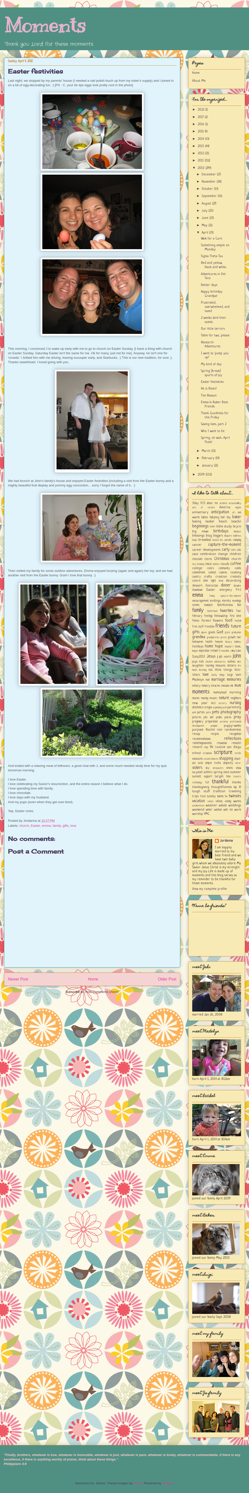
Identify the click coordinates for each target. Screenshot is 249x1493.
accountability (235, 503)
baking (196, 521)
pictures (196, 717)
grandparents (213, 637)
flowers (218, 621)
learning (210, 666)
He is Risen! (209, 389)
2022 (201, 110)
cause (195, 554)
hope (219, 646)
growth (232, 637)
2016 (201, 124)
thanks (236, 782)
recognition (235, 734)
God (220, 632)
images (195, 650)
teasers (237, 776)
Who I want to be (213, 431)
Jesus (211, 656)
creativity (235, 577)
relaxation (222, 743)
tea (228, 776)
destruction (211, 586)
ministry (206, 686)
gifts (65, 825)
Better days (209, 285)
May (205, 225)
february (197, 616)
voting (228, 801)
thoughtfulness (221, 787)
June (205, 218)
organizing (217, 707)
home (209, 646)
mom (238, 685)
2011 (201, 160)
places (228, 717)
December (209, 174)
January (208, 466)
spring (218, 772)
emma (46, 825)
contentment (198, 572)
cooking (235, 572)
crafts (208, 577)
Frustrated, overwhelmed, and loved (215, 307)
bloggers (218, 536)
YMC (207, 814)
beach (223, 521)
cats (239, 550)
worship (197, 814)
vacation (198, 801)
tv (226, 796)
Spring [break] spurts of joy (211, 373)
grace (227, 632)
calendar (228, 540)
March (206, 451)
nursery (223, 703)
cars (233, 550)
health (209, 642)
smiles (229, 768)
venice (210, 801)
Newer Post (18, 979)
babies (204, 517)
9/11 (202, 503)
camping (237, 540)
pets (215, 712)
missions (225, 686)
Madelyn (198, 680)
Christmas (221, 559)
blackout (237, 531)
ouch (224, 707)
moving (204, 698)
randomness (233, 730)
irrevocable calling (227, 650)
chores (208, 559)
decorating (233, 581)
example (208, 605)
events (195, 605)
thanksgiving (200, 787)
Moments (45, 25)
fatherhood (212, 611)
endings (215, 601)
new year (200, 703)
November (209, 182)
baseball (210, 521)
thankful (220, 782)
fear (238, 611)
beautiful (236, 521)
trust (203, 796)
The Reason (209, 395)
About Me (199, 81)
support (208, 776)
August (207, 203)
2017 (201, 117)
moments (201, 692)
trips (195, 796)
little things (223, 670)
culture (196, 581)
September (210, 196)
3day (195, 503)
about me (212, 503)
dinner (226, 585)
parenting (234, 707)
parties (201, 712)
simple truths (213, 763)
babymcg (214, 517)
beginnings (200, 526)
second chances (211, 758)
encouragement (200, 601)
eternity (226, 601)
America (224, 507)
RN (211, 747)
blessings (198, 536)
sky (207, 768)
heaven (219, 642)
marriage (218, 679)
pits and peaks (213, 717)
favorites (226, 611)
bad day (225, 517)
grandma (198, 637)
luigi (230, 675)
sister (238, 763)
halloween (197, 642)
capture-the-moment (224, 545)
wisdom (218, 810)
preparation (211, 721)
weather (211, 805)
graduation (236, 632)
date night (209, 581)
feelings (208, 616)
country (196, 577)
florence (206, 621)
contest (212, 572)
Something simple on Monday (215, 247)
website (223, 805)
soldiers (208, 772)
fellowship (221, 616)
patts (208, 712)
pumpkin (214, 725)
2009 (202, 474)
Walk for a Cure (211, 238)
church (24, 825)
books (194, 540)
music (213, 698)
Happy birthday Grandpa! (211, 294)
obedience (197, 707)
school (196, 753)
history (228, 641)
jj (217, 657)
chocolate (197, 559)
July (205, 211)
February (208, 458)
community (224, 568)
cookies (223, 572)
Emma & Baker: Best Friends (214, 404)
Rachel (210, 730)
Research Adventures (210, 345)
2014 (201, 139)
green (224, 637)
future (236, 626)
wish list (228, 810)
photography (231, 712)
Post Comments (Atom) (102, 992)
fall (239, 605)
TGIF (207, 782)
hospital (228, 646)
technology (197, 782)
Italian (238, 650)
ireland (214, 651)
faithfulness (225, 605)
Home (93, 979)
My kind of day (211, 364)
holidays (197, 646)
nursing (235, 703)
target (219, 776)
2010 (201, 168)
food (228, 620)
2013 (201, 146)
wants (237, 801)
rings (206, 747)
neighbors (236, 698)
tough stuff (201, 791)
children (235, 554)
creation (221, 577)
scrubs (238, 753)
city (194, 564)
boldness (237, 535)
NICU (213, 703)
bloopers (228, 535)
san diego (234, 747)
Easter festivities (35, 71)
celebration (208, 554)
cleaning (200, 564)
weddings (234, 805)
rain (219, 730)
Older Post (167, 979)
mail (208, 680)
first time (235, 616)
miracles (215, 686)
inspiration (204, 651)
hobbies (237, 641)
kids (201, 662)
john (237, 656)
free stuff (198, 627)
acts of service (203, 507)
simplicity (228, 763)
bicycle (237, 526)
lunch (238, 675)
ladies (231, 662)
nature (224, 698)
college (197, 568)
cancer (197, 545)
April (205, 233)
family (57, 825)
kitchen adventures (216, 661)
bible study (224, 526)
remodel (236, 743)
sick (200, 763)
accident (223, 503)
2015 (201, 131)
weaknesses (198, 805)
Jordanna (226, 841)
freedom (209, 627)
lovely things (218, 674)
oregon (208, 707)
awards (196, 517)
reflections (232, 739)
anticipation (220, 512)
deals (221, 580)
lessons (220, 666)
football (238, 620)
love (73, 825)
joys (194, 662)
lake (239, 661)
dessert (197, 586)
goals (211, 632)
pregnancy (197, 721)
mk (231, 686)
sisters (197, 768)
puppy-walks (232, 726)
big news (200, 531)
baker (236, 517)
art (233, 512)
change (223, 554)
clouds (224, 564)
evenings (236, 601)
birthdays (220, 531)
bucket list (218, 540)
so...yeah (197, 772)
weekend (198, 810)
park (194, 712)
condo (238, 568)
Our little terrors (213, 329)
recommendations (201, 739)
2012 (201, 153)
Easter (35, 825)
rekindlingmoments (202, 743)
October (208, 189)
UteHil (137, 1483)
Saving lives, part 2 (213, 424)
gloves (204, 632)
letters (231, 666)
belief (212, 526)
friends (222, 626)
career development (206, 550)
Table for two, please (215, 335)
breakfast (204, 540)
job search (225, 657)
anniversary (200, 512)
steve (226, 772)
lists (210, 670)
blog (209, 536)
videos (219, 801)
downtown (197, 590)
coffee (235, 564)
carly (226, 550)
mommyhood (220, 692)
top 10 (237, 787)
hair (239, 637)
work (237, 810)
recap (196, 734)
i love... (237, 646)
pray (237, 717)
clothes (216, 564)
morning (235, 692)
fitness (195, 621)
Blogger (167, 1483)
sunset (196, 776)
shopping (226, 758)
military (196, 686)
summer (235, 772)
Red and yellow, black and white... (214, 265)
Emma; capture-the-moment (225, 595)
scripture (223, 752)
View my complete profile (209, 889)
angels (238, 507)
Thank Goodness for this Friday (215, 415)
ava (239, 512)
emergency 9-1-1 (230, 590)
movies (195, 698)
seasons (197, 759)
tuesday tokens (215, 796)
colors (210, 568)
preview (224, 721)
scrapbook (207, 753)
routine (220, 747)
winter (209, 810)
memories (234, 679)
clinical (208, 564)
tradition (219, 791)
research (197, 747)
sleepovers (218, 768)
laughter (198, 666)
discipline (237, 585)
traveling (235, 791)
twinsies (235, 796)
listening (202, 669)
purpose (197, 730)
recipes (215, 734)
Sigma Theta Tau (212, 256)
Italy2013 (198, 657)
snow (238, 768)
